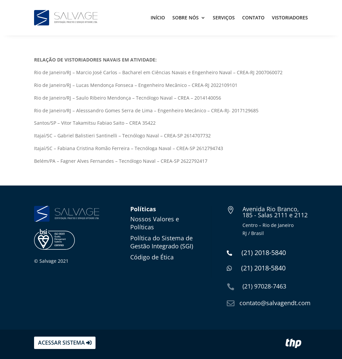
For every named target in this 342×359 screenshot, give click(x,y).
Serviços (224, 17)
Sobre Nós (185, 17)
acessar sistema (61, 342)
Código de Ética (152, 257)
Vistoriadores (290, 17)
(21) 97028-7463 (264, 286)
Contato (253, 17)
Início (158, 17)
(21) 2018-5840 (256, 252)
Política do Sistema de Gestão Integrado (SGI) (161, 242)
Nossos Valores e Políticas (154, 223)
